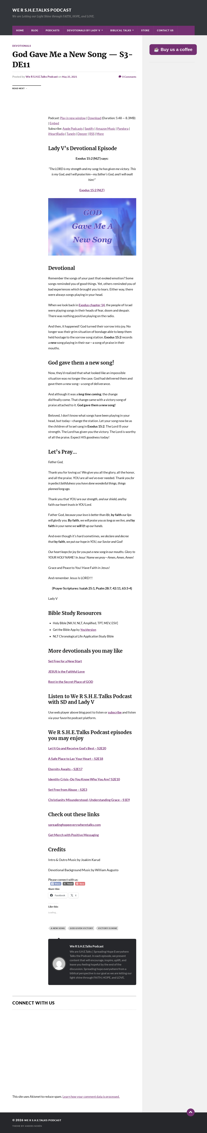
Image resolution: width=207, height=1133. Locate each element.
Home (20, 30)
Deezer (82, 134)
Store (145, 30)
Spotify (89, 128)
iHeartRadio (56, 134)
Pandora (123, 128)
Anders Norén (34, 1126)
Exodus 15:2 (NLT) (91, 190)
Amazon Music (105, 128)
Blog (34, 30)
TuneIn (70, 134)
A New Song (58, 928)
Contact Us (165, 30)
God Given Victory (81, 928)
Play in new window (73, 118)
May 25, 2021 (70, 76)
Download (94, 118)
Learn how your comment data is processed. (91, 1096)
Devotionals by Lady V (83, 30)
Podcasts (53, 30)
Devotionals (22, 45)
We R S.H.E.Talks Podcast (47, 10)
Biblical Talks (120, 30)
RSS (91, 134)
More (100, 134)
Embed (54, 123)
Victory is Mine (107, 928)
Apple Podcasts (73, 128)
